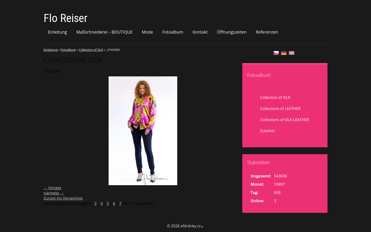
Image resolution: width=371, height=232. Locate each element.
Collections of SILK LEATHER (284, 119)
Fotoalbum (172, 32)
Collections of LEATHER (280, 108)
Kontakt (200, 32)
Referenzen (267, 32)
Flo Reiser (66, 18)
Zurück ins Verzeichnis (63, 198)
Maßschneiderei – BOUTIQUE (104, 32)
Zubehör (267, 130)
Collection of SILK (91, 50)
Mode (147, 32)
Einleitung (57, 32)
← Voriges (52, 187)
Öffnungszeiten (232, 32)
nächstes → (54, 193)
